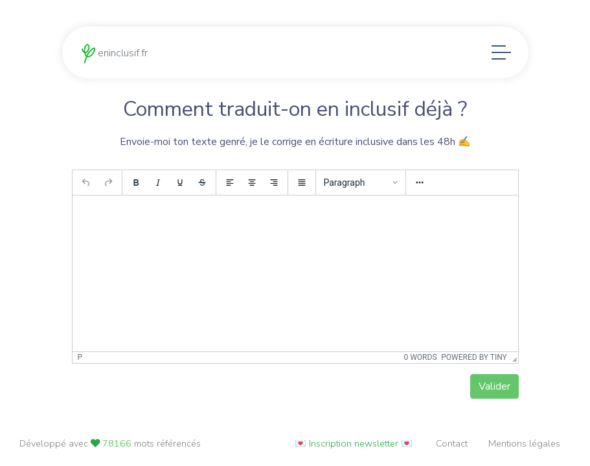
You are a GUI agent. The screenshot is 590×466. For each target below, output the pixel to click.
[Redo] (108, 186)
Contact (452, 443)
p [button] (80, 361)
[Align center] (252, 186)
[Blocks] (361, 186)
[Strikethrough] (202, 186)
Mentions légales (524, 443)
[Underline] (180, 186)
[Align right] (274, 186)
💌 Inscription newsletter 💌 (354, 443)
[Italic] (158, 186)
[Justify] (302, 186)
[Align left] (230, 186)
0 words (420, 361)
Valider (494, 390)
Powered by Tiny (474, 361)
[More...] (420, 186)
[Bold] (136, 186)
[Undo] (86, 186)
